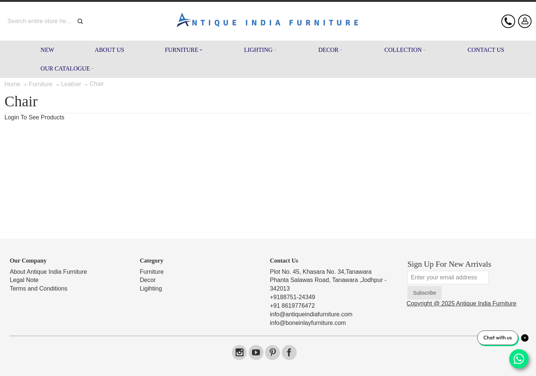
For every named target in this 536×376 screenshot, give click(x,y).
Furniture (152, 272)
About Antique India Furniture (48, 272)
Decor (148, 280)
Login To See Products (34, 117)
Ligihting (151, 288)
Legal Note (24, 280)
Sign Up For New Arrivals (449, 264)
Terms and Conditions (38, 288)
